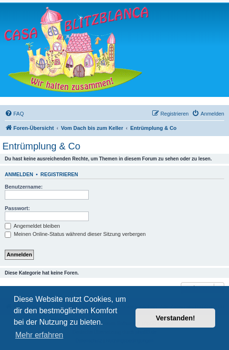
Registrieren (59, 174)
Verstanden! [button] (175, 318)
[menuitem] (14, 113)
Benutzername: (23, 187)
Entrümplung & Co (41, 146)
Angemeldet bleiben (32, 226)
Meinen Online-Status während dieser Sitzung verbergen (75, 234)
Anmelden (19, 174)
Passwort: (17, 208)
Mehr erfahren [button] (39, 335)
